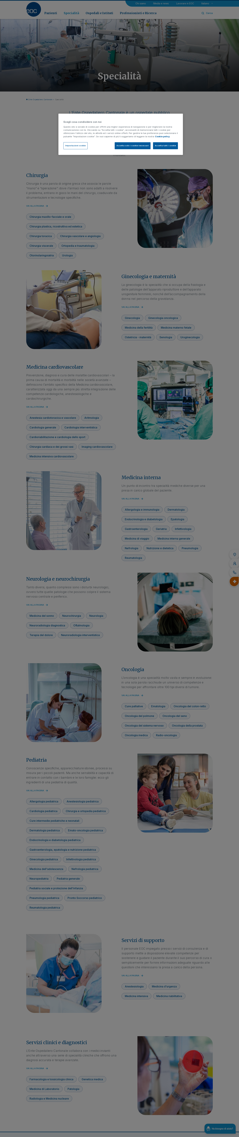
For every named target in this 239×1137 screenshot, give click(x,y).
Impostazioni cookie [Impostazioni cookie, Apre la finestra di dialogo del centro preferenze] (75, 145)
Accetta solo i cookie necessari (133, 145)
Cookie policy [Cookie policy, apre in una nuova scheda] (162, 136)
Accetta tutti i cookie (165, 145)
